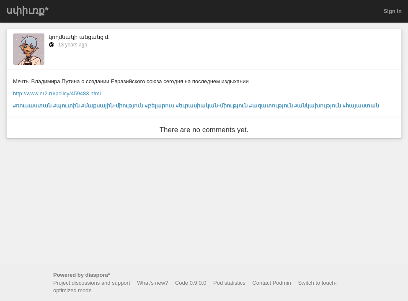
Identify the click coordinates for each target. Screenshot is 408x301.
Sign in (393, 11)
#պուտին (66, 105)
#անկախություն (317, 105)
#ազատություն (270, 105)
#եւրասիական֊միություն (211, 105)
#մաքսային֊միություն (112, 105)
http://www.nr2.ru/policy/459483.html (57, 93)
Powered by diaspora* (81, 275)
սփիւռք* (27, 10)
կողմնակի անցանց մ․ (79, 37)
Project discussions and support (91, 283)
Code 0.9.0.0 (190, 283)
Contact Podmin (271, 283)
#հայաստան (361, 105)
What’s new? (152, 283)
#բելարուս (159, 105)
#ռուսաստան (32, 105)
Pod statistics (229, 283)
